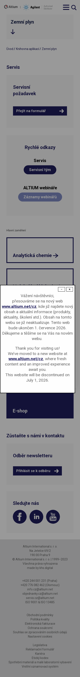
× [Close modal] (70, 289)
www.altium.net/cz (19, 306)
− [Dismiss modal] (62, 289)
